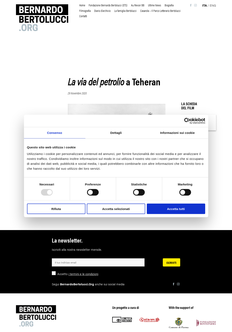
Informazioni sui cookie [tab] (177, 132)
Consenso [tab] (54, 132)
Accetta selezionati (116, 208)
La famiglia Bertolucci (125, 10)
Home (82, 5)
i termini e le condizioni (83, 274)
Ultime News (154, 5)
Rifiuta (56, 208)
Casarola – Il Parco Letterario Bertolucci (160, 10)
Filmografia (85, 10)
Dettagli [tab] (116, 132)
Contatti (83, 16)
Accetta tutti (176, 208)
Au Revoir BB (137, 5)
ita (204, 5)
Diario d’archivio (102, 10)
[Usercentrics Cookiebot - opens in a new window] (187, 121)
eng (213, 5)
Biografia (169, 5)
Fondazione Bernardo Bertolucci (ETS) (108, 5)
